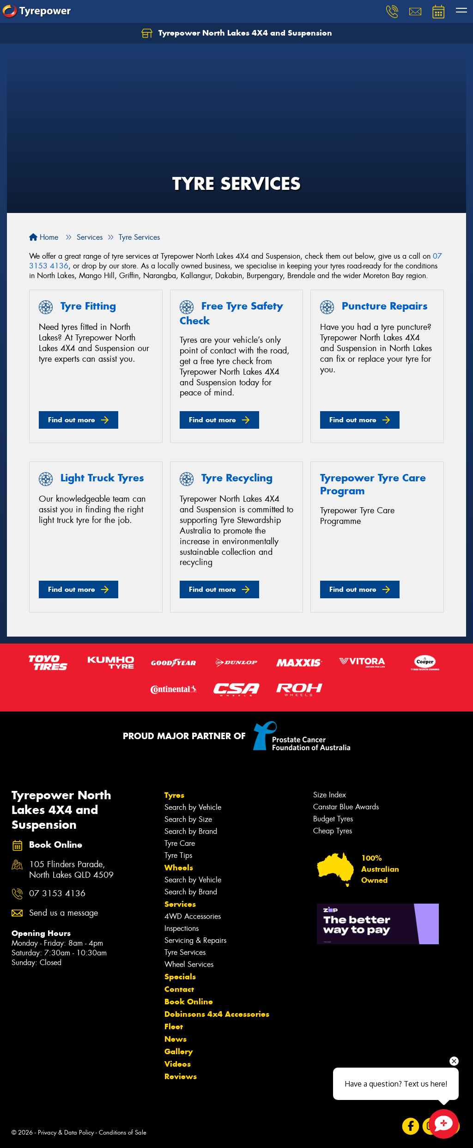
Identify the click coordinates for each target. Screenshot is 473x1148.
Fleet (173, 1026)
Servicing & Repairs (195, 940)
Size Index (329, 795)
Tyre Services (185, 952)
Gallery (178, 1051)
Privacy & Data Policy (66, 1132)
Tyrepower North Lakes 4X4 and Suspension (236, 33)
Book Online (188, 1001)
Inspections (181, 928)
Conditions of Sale (122, 1132)
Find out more (71, 419)
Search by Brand (190, 831)
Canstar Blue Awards (346, 807)
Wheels (178, 868)
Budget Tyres (333, 819)
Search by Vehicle (192, 807)
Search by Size (188, 819)
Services (180, 904)
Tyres (174, 795)
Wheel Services (188, 964)
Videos (177, 1064)
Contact (179, 989)
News (175, 1039)
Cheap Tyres (332, 831)
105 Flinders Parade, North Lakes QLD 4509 (71, 870)
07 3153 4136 (57, 893)
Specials (180, 977)
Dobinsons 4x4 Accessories (216, 1014)
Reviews (180, 1076)
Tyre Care (179, 843)
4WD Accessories (192, 916)
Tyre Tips (178, 855)
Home (43, 237)
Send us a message (63, 913)
